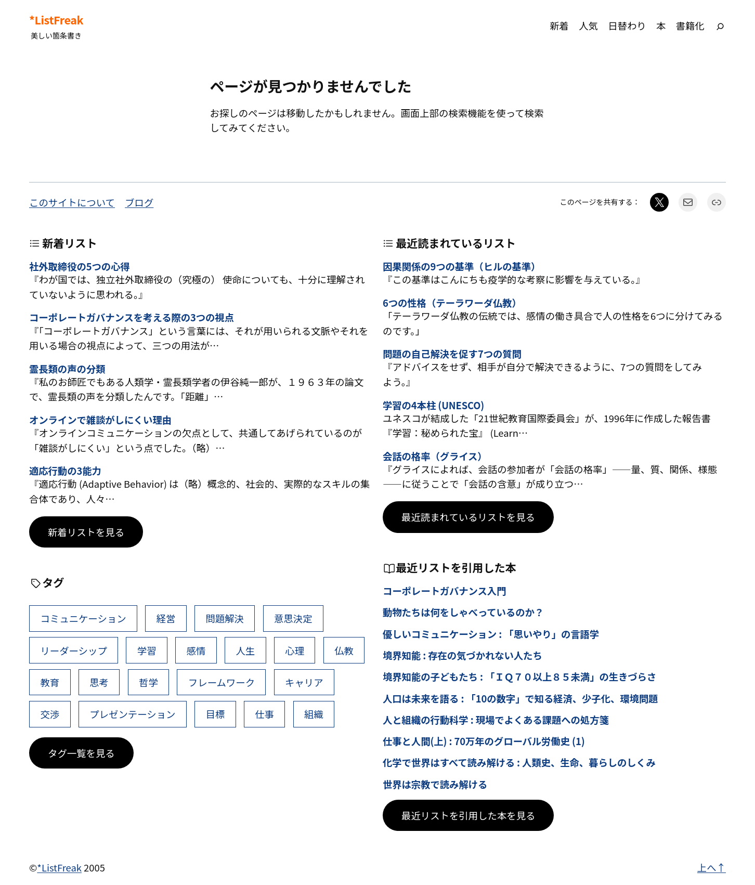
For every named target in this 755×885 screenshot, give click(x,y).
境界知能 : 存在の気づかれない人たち (462, 655)
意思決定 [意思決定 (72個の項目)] (293, 618)
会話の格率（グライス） (435, 456)
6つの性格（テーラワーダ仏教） (452, 302)
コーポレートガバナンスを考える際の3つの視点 (131, 317)
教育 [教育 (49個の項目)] (49, 682)
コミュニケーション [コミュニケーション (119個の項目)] (83, 618)
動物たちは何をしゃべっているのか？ (463, 612)
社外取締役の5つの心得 (79, 266)
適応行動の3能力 (65, 470)
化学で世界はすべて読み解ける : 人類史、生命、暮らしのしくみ (519, 762)
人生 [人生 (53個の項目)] (245, 650)
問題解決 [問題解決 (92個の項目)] (224, 618)
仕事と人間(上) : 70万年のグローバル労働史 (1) (484, 741)
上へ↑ (711, 867)
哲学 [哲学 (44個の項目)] (148, 682)
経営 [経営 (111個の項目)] (166, 618)
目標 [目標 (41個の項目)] (215, 714)
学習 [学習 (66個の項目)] (147, 650)
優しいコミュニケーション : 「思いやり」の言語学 (491, 634)
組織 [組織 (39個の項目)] (313, 714)
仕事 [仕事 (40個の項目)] (264, 714)
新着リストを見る (86, 532)
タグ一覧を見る (81, 753)
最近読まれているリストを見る (468, 517)
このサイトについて (72, 202)
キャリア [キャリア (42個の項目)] (304, 682)
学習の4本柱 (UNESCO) (433, 405)
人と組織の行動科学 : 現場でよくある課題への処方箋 (496, 719)
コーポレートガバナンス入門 (444, 590)
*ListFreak (56, 19)
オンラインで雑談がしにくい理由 (100, 419)
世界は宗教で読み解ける (435, 784)
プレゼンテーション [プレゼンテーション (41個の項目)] (132, 714)
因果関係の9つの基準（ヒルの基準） (461, 266)
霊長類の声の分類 (67, 368)
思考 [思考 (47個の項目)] (99, 682)
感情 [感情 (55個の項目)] (196, 650)
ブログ (139, 202)
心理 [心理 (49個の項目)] (294, 650)
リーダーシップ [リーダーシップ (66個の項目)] (73, 650)
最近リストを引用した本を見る (468, 815)
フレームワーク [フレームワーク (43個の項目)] (221, 682)
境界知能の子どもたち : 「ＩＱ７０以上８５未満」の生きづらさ (519, 676)
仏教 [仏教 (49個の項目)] (344, 650)
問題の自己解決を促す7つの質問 (452, 353)
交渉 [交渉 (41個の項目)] (49, 714)
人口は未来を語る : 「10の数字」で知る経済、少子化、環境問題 (520, 698)
